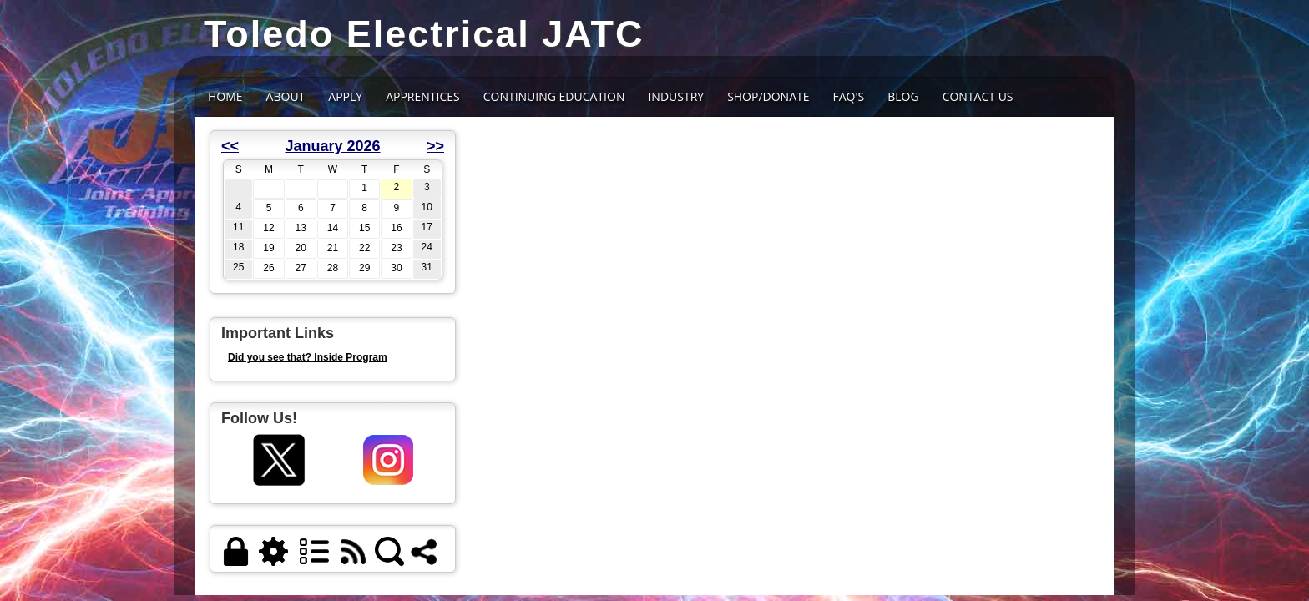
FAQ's (849, 96)
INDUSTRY (676, 96)
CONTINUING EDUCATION (554, 96)
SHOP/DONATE (768, 96)
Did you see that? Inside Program (307, 357)
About (286, 96)
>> (435, 146)
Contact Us (978, 96)
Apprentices (423, 96)
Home (225, 96)
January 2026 (332, 146)
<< (230, 146)
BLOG (902, 96)
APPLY (345, 96)
